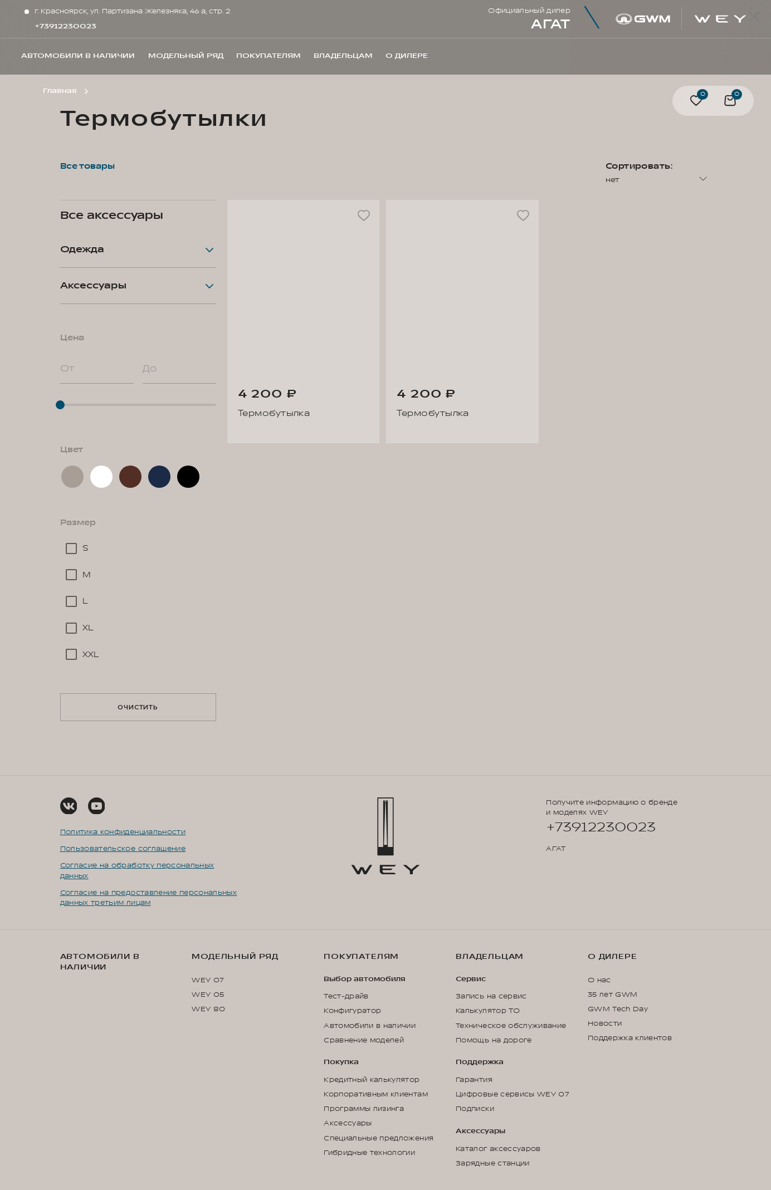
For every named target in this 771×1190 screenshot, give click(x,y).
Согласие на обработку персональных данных (137, 870)
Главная (59, 90)
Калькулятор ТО (488, 1010)
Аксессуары (348, 1123)
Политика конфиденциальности (123, 831)
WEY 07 (207, 980)
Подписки (475, 1108)
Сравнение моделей (364, 1040)
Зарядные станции (493, 1163)
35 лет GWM (612, 994)
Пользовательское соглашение (123, 848)
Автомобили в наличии (100, 962)
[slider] (138, 405)
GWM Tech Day (618, 1009)
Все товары (87, 166)
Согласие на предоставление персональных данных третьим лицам (148, 897)
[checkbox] (138, 548)
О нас (599, 980)
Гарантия (474, 1079)
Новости (605, 1023)
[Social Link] (68, 806)
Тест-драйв (346, 996)
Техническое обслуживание (511, 1025)
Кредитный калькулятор (371, 1079)
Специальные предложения (378, 1138)
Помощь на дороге (494, 1040)
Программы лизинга (364, 1108)
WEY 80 (208, 1009)
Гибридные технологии (369, 1152)
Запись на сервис (491, 996)
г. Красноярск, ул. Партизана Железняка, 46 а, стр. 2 (132, 11)
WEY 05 (208, 994)
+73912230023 (65, 26)
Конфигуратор (352, 1010)
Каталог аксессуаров (498, 1148)
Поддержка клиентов (630, 1038)
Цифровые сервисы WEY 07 (512, 1094)
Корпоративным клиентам (376, 1094)
